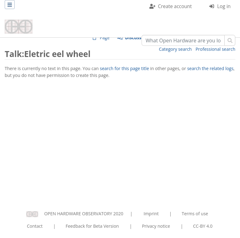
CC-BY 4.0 (202, 226)
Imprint (151, 214)
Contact (34, 226)
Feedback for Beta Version (92, 226)
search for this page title (124, 68)
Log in (224, 6)
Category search (175, 49)
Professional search (215, 49)
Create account (175, 6)
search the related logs (210, 68)
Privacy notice (156, 226)
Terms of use (195, 214)
